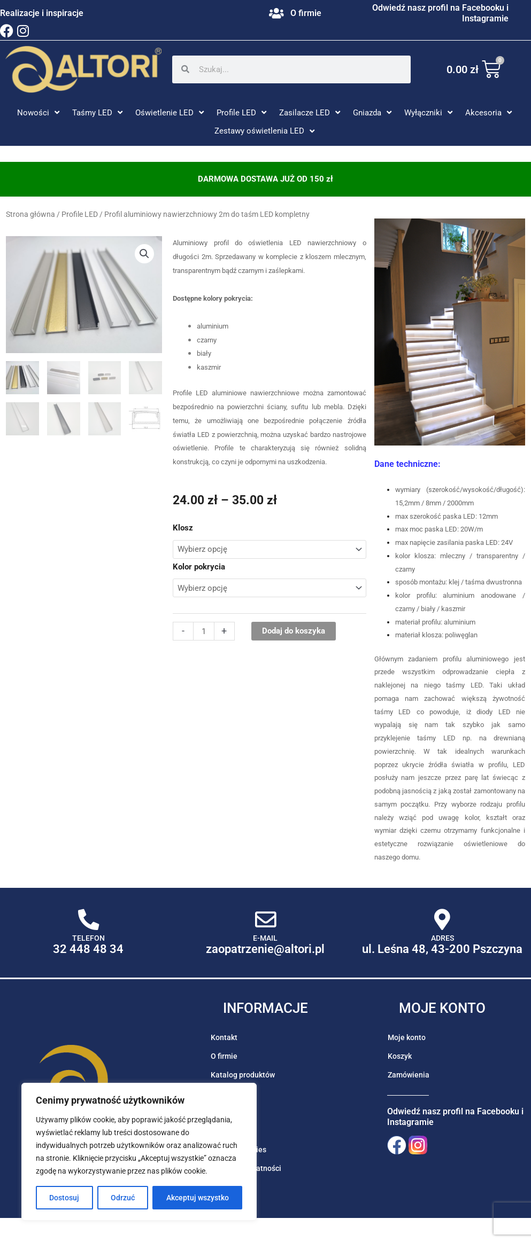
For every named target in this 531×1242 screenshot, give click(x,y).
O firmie (305, 13)
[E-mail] (265, 920)
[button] (39, 113)
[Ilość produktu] (203, 631)
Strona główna (30, 214)
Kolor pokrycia (199, 567)
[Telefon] (88, 920)
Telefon (88, 938)
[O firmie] (276, 13)
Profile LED (79, 214)
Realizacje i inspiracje (41, 13)
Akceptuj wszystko (197, 1197)
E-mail (265, 938)
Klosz (183, 528)
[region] (139, 1152)
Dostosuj (64, 1197)
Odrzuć (123, 1197)
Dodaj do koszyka (293, 631)
